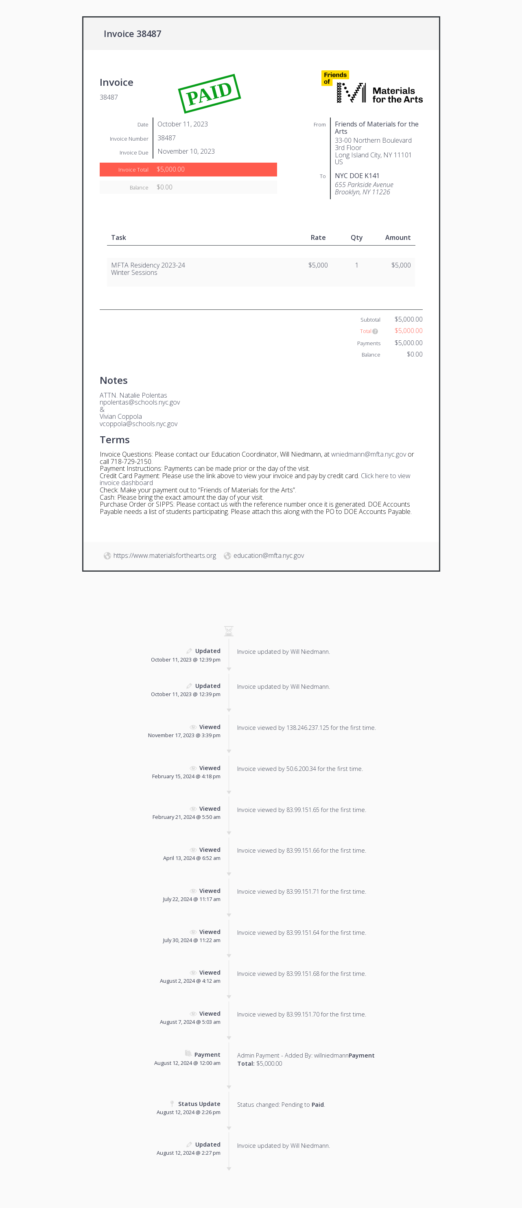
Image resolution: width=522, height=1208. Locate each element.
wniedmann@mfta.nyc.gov (368, 454)
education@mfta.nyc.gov (269, 555)
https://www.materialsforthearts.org (165, 555)
